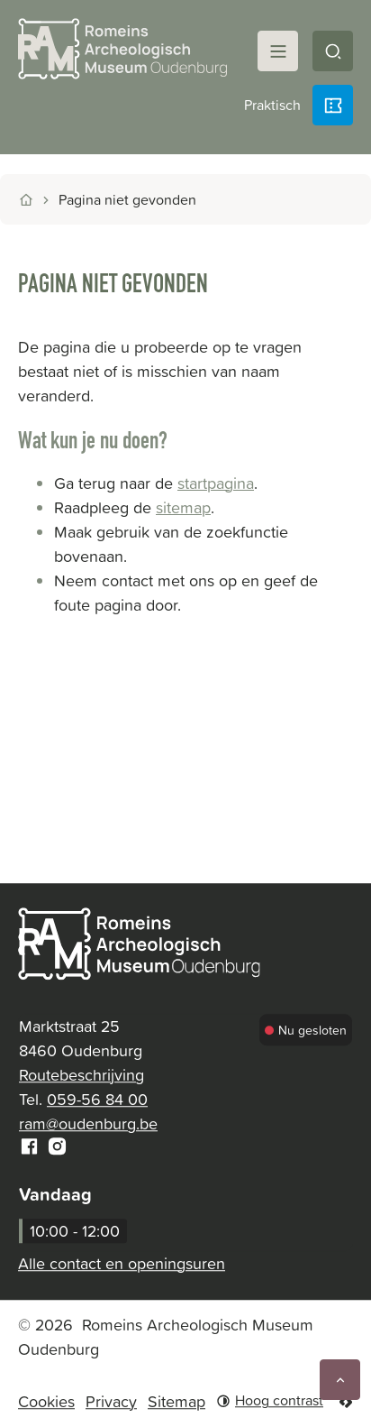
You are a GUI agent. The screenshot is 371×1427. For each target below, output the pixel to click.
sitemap (183, 507)
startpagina (215, 483)
